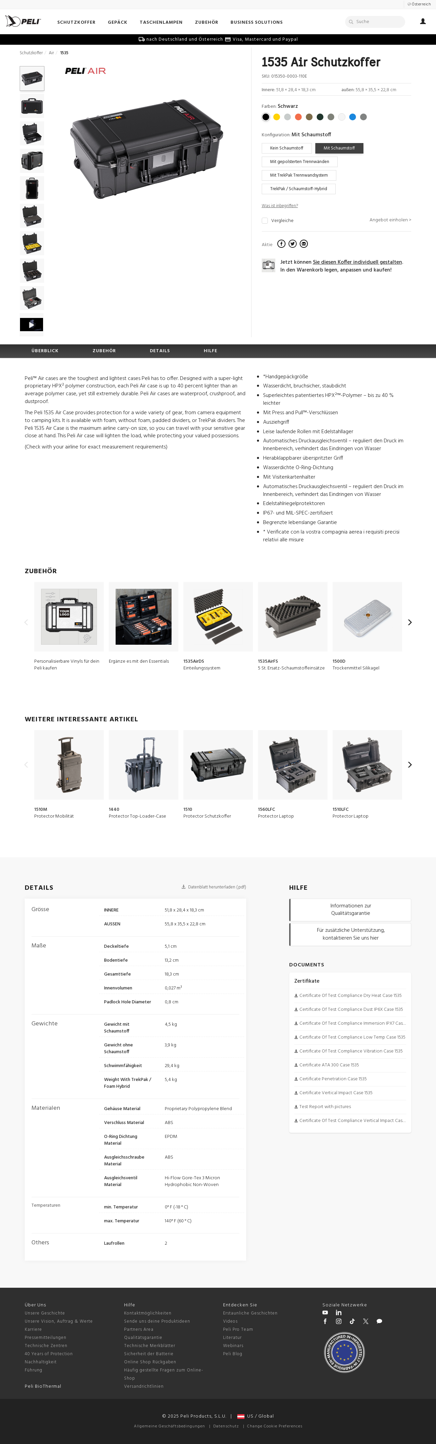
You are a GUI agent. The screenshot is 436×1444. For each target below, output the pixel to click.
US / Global (255, 1416)
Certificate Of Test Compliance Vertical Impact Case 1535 (356, 1121)
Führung (33, 1370)
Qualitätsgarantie (143, 1337)
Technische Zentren (46, 1345)
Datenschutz (226, 1426)
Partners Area (139, 1329)
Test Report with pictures (325, 1107)
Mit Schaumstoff (339, 148)
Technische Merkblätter (149, 1345)
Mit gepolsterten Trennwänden (299, 161)
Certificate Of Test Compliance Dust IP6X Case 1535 (351, 1010)
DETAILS (160, 351)
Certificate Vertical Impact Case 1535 (336, 1093)
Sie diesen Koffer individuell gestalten (357, 262)
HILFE (210, 351)
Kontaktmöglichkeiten (148, 1313)
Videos (230, 1321)
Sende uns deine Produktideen (157, 1321)
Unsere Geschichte (45, 1313)
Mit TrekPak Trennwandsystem (299, 175)
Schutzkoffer (31, 53)
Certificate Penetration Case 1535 (333, 1079)
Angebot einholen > (390, 220)
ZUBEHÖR (104, 351)
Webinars (233, 1345)
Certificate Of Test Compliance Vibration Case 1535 (351, 1051)
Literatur (232, 1337)
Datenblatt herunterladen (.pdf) (213, 887)
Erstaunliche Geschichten (250, 1313)
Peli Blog (232, 1354)
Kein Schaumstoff (286, 148)
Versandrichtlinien (144, 1386)
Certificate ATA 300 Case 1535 (329, 1065)
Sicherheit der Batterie (149, 1354)
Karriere (33, 1329)
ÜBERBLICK (45, 351)
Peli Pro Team (238, 1329)
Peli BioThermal (43, 1386)
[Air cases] (85, 71)
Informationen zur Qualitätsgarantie (351, 910)
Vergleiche (282, 221)
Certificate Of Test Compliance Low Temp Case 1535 (352, 1037)
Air (51, 53)
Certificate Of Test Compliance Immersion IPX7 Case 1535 (357, 1023)
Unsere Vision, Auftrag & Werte (59, 1321)
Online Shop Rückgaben (150, 1362)
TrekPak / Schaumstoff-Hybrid (298, 189)
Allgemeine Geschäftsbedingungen (169, 1426)
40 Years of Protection (49, 1354)
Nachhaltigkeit (41, 1362)
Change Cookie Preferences (274, 1426)
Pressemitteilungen (45, 1337)
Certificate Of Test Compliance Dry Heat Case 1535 (350, 996)
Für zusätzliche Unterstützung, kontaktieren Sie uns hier (351, 934)
